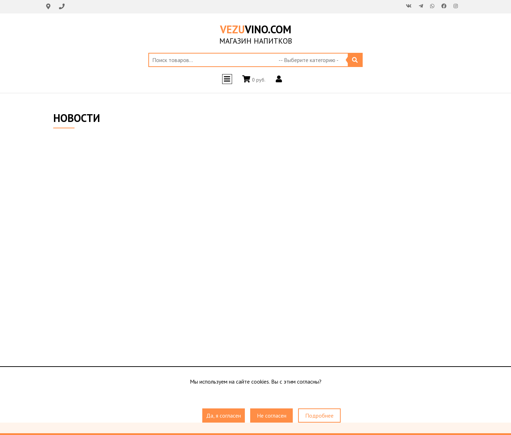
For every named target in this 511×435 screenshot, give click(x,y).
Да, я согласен (223, 415)
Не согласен (271, 415)
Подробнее (319, 415)
